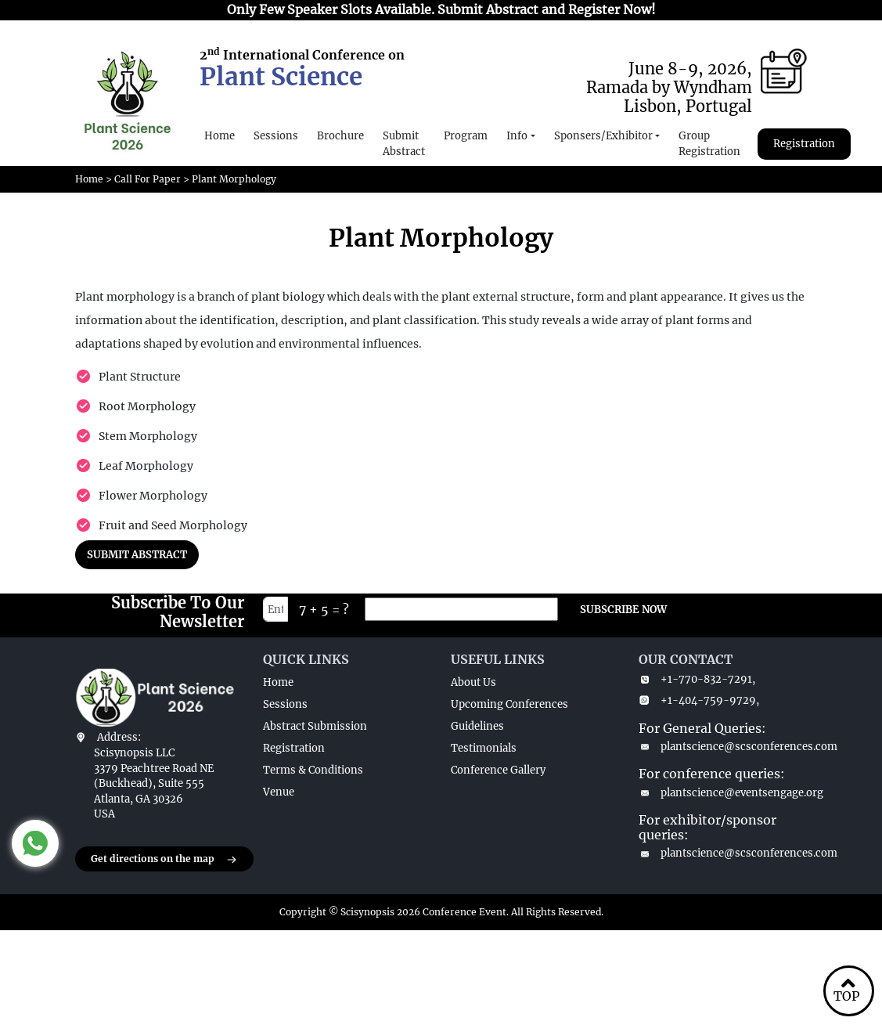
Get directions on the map (164, 859)
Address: (119, 737)
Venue (278, 792)
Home (219, 136)
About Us (473, 682)
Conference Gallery (498, 770)
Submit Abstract (404, 143)
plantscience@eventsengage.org (723, 792)
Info (516, 136)
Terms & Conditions (313, 770)
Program (466, 136)
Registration (804, 143)
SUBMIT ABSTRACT (137, 554)
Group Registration (709, 143)
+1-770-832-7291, (697, 679)
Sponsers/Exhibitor (603, 136)
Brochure (340, 136)
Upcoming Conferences (509, 704)
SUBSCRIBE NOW (623, 609)
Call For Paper (147, 179)
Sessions (276, 136)
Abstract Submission (315, 726)
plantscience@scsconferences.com (723, 746)
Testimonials (484, 748)
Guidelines (477, 726)
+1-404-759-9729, (699, 700)
